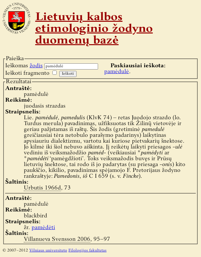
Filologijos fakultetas (87, 250)
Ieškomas (24, 66)
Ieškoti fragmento (27, 73)
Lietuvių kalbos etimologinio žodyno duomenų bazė (94, 29)
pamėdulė (116, 71)
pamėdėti (43, 227)
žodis (36, 66)
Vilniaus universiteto (48, 250)
